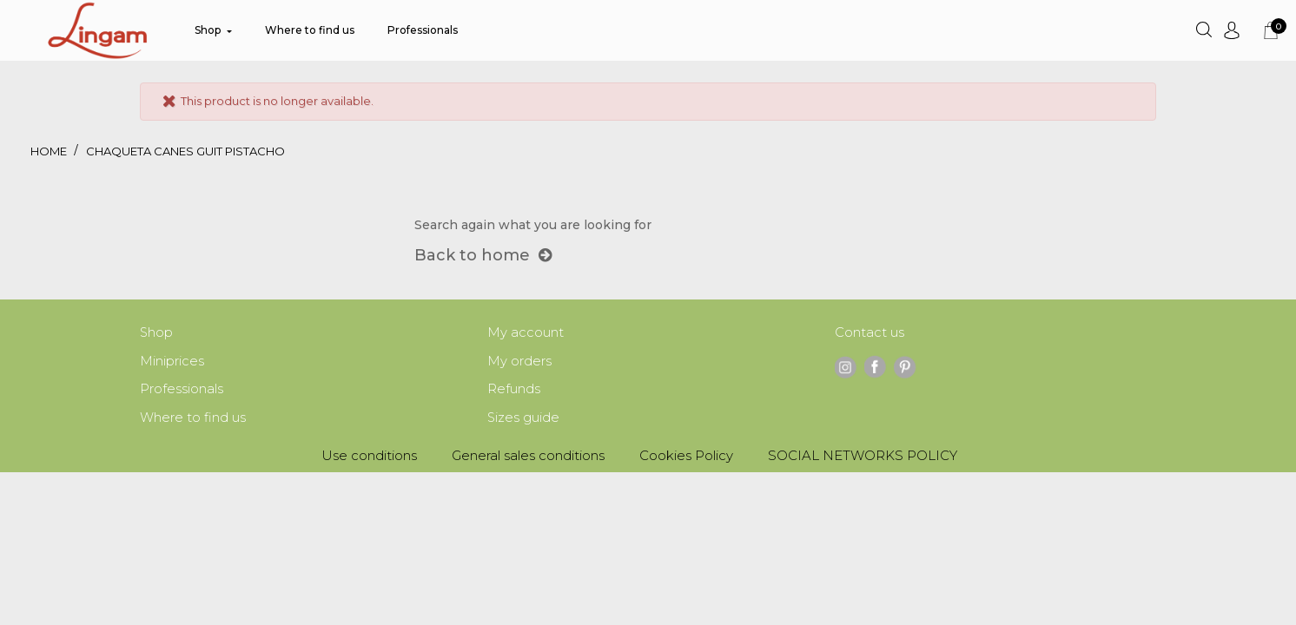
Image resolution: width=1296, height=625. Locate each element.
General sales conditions (528, 459)
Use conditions (369, 459)
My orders (519, 362)
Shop (157, 333)
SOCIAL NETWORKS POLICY (862, 459)
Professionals (181, 391)
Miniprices (172, 362)
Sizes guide (523, 420)
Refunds (513, 391)
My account (525, 333)
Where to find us (193, 420)
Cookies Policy (686, 459)
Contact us (869, 333)
